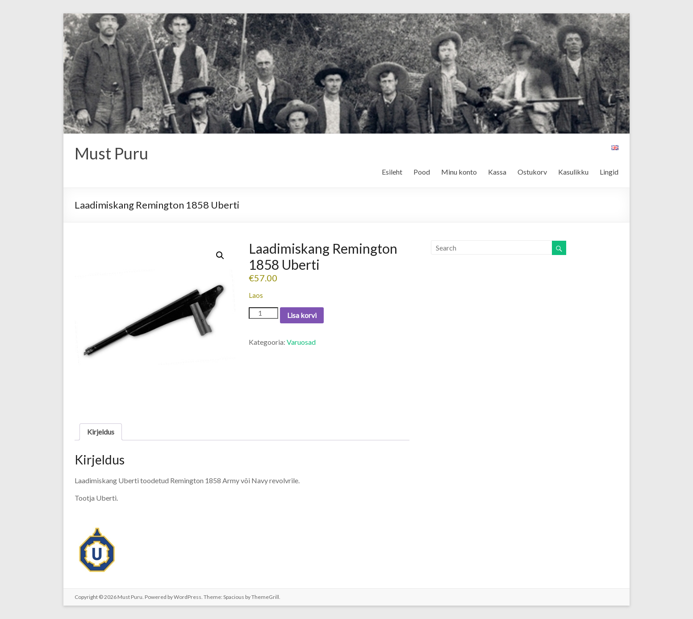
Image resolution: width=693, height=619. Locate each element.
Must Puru (111, 153)
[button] (220, 255)
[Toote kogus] (263, 313)
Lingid (609, 171)
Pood (421, 171)
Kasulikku (573, 171)
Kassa (497, 171)
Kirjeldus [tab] (100, 431)
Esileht (392, 171)
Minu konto (459, 171)
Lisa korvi (302, 315)
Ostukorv (532, 171)
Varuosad (301, 342)
